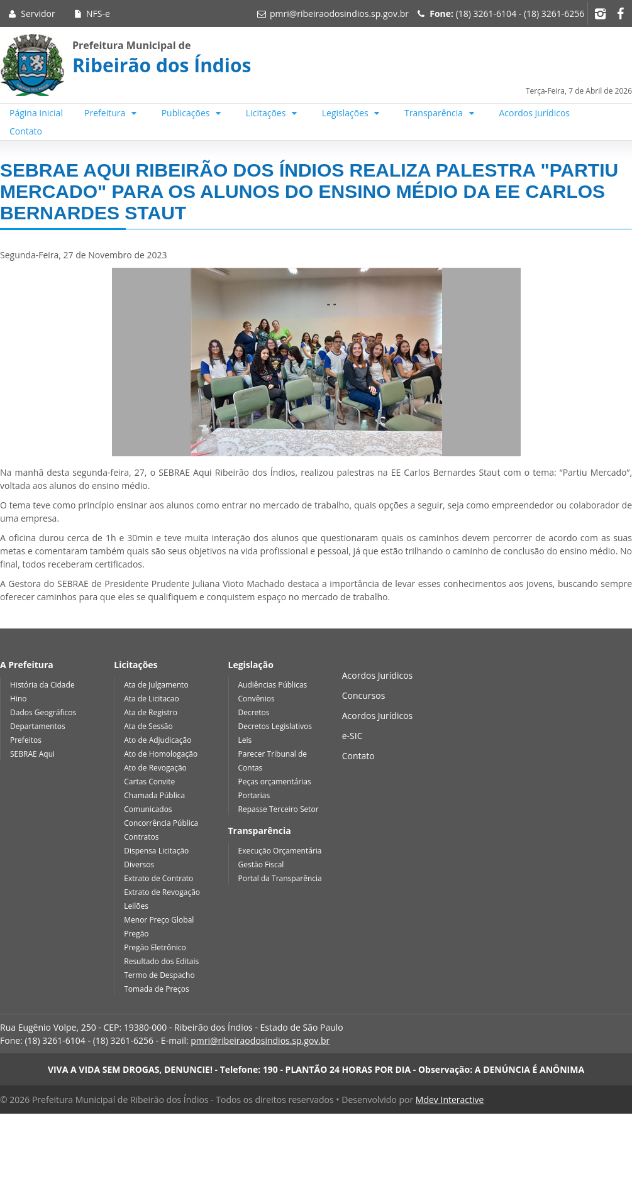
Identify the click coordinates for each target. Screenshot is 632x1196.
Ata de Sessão (148, 726)
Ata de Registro (150, 712)
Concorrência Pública (161, 823)
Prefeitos (26, 740)
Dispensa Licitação (156, 850)
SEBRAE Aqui (32, 754)
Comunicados (148, 809)
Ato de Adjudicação (157, 740)
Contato (25, 131)
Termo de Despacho (159, 975)
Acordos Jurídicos (534, 113)
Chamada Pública (154, 795)
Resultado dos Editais (161, 961)
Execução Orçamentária (280, 850)
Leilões (136, 906)
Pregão (136, 933)
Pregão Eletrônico (155, 947)
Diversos (139, 864)
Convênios (256, 698)
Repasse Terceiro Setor (278, 809)
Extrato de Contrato (158, 878)
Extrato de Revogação (162, 892)
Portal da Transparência (280, 878)
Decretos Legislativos (275, 726)
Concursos (363, 695)
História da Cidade (42, 684)
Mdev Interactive (450, 1099)
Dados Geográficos (43, 712)
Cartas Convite (149, 781)
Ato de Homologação (160, 754)
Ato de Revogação (155, 767)
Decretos (254, 712)
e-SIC (352, 736)
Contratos (141, 836)
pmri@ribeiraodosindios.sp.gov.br (339, 13)
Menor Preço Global (159, 919)
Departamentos (37, 726)
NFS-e (91, 13)
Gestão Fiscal (261, 864)
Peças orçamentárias (274, 781)
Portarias (254, 795)
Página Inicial (36, 113)
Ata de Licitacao (151, 698)
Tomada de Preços (156, 989)
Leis (245, 740)
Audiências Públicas (273, 684)
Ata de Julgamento (156, 684)
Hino (18, 698)
